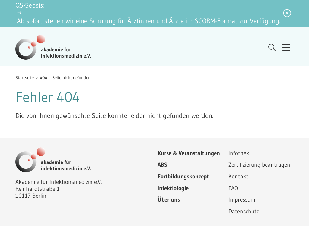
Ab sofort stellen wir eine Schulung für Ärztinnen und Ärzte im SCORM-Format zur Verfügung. (148, 21)
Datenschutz (243, 211)
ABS (162, 164)
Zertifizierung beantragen (259, 164)
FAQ (233, 188)
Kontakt (238, 176)
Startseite (24, 77)
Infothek (238, 153)
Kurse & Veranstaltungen (189, 153)
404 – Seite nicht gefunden (65, 77)
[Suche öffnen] (272, 47)
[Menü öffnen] (286, 47)
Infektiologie (173, 188)
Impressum (241, 199)
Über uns (169, 199)
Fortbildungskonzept (183, 176)
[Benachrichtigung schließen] (287, 13)
